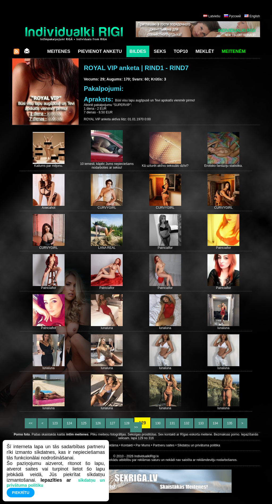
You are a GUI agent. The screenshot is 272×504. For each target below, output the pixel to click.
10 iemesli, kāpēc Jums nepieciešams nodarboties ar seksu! (107, 165)
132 (186, 423)
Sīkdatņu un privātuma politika (198, 445)
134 (215, 423)
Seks (160, 51)
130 (158, 423)
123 (55, 423)
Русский (235, 16)
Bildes (138, 51)
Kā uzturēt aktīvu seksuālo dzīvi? (165, 166)
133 (201, 423)
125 (83, 423)
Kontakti (127, 445)
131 (172, 423)
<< (30, 423)
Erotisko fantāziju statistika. (223, 166)
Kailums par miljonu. (48, 166)
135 (229, 423)
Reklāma (112, 445)
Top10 (181, 51)
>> (136, 427)
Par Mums (143, 445)
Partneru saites (164, 445)
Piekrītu (20, 492)
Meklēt (205, 51)
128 (126, 423)
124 (69, 423)
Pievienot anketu (100, 51)
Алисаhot (48, 208)
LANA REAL (107, 248)
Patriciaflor (165, 248)
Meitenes (58, 51)
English (254, 16)
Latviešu (214, 16)
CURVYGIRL (106, 208)
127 (112, 423)
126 (98, 423)
